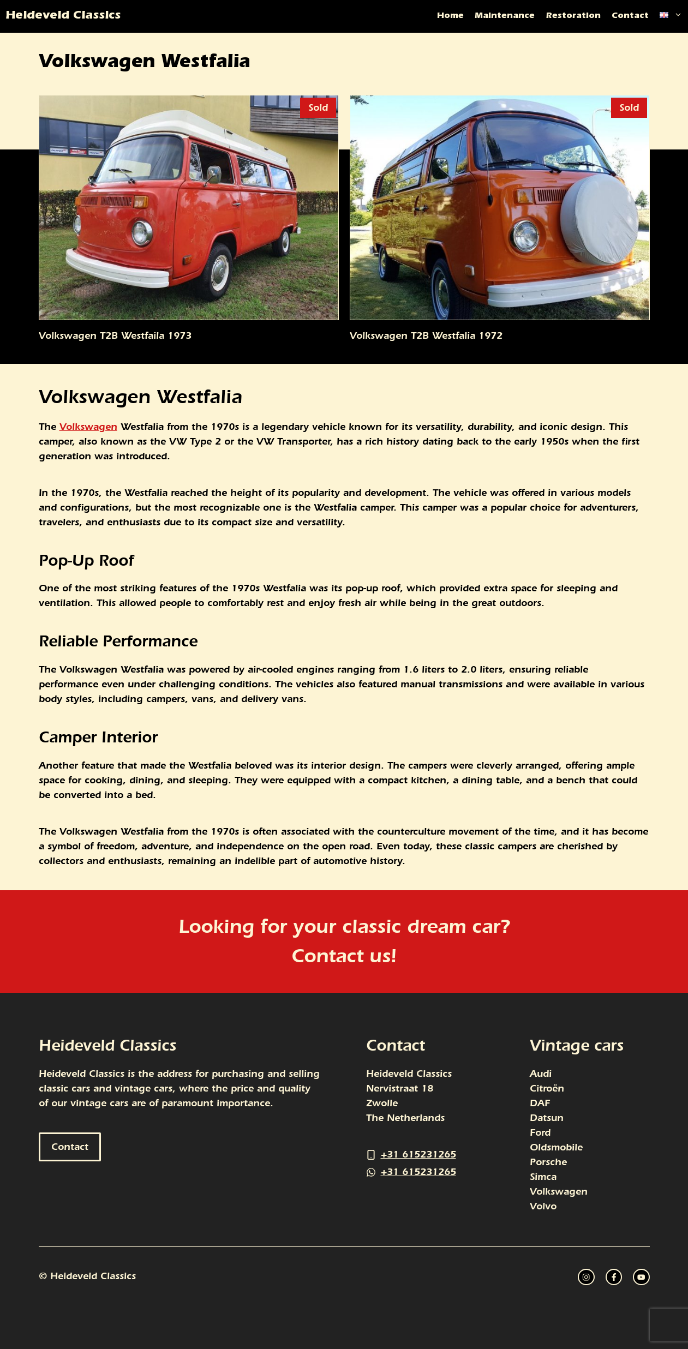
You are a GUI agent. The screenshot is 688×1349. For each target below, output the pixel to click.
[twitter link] (614, 1277)
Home (450, 16)
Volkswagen (88, 427)
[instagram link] (586, 1277)
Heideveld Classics (63, 16)
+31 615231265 (418, 1154)
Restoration (573, 16)
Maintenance (505, 16)
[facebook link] (641, 1277)
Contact (630, 16)
